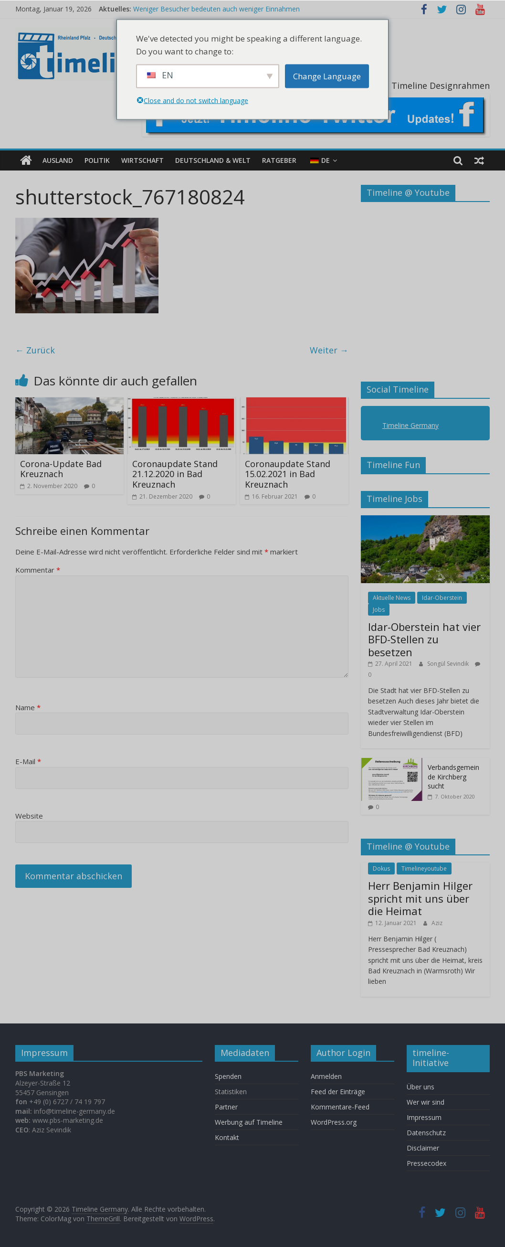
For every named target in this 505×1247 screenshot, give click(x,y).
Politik (97, 160)
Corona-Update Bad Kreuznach (61, 469)
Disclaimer (423, 1147)
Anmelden (326, 1076)
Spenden (228, 1076)
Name (28, 707)
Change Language (327, 76)
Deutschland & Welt (213, 160)
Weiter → (329, 350)
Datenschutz (426, 1132)
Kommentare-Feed (340, 1106)
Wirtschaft (142, 160)
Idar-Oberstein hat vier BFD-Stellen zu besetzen (424, 639)
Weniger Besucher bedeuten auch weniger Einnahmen (216, 8)
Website (29, 816)
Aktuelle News (391, 598)
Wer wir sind (425, 1102)
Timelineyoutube (424, 868)
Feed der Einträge (338, 1091)
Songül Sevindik (448, 664)
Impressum (424, 1117)
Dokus (381, 868)
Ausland (57, 160)
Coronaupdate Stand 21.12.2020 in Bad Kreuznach (175, 474)
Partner (226, 1106)
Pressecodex (426, 1163)
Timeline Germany (410, 425)
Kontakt (227, 1137)
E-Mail (28, 761)
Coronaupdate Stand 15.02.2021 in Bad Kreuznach (287, 474)
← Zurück (35, 350)
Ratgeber (279, 160)
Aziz (436, 922)
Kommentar (37, 570)
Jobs (379, 610)
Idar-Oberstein (442, 598)
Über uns (421, 1086)
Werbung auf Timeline (249, 1122)
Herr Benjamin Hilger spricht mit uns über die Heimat (420, 898)
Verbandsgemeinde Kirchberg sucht (453, 776)
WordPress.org (334, 1122)
